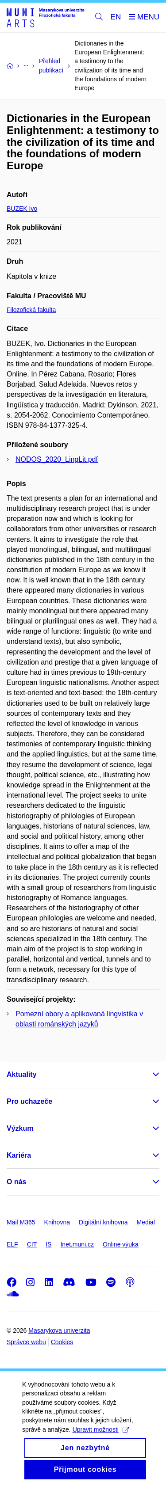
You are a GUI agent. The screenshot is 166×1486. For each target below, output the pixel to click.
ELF (12, 1244)
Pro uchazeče (29, 1101)
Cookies (62, 1341)
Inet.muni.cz (76, 1244)
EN (116, 17)
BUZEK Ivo (22, 208)
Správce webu (26, 1341)
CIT (32, 1244)
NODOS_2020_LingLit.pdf (56, 459)
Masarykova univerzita (59, 1330)
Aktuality (22, 1074)
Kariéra (19, 1155)
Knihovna (57, 1222)
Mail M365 (21, 1222)
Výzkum (20, 1128)
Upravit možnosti (101, 1438)
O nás (16, 1182)
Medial (146, 1222)
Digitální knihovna (103, 1222)
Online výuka (121, 1244)
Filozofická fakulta (31, 309)
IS (48, 1244)
